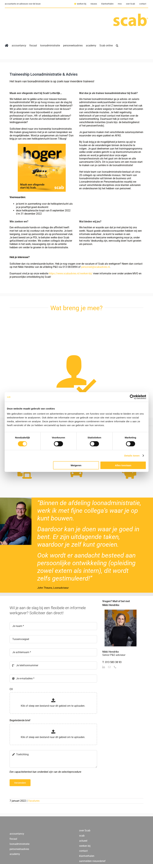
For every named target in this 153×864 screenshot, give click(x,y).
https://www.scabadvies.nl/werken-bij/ (71, 273)
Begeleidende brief (20, 720)
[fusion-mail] (109, 667)
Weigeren (76, 465)
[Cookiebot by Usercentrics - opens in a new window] (132, 397)
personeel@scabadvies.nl (95, 266)
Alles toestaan (123, 465)
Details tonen (132, 455)
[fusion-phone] (115, 667)
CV (11, 689)
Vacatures (33, 800)
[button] (117, 45)
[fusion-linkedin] (103, 667)
